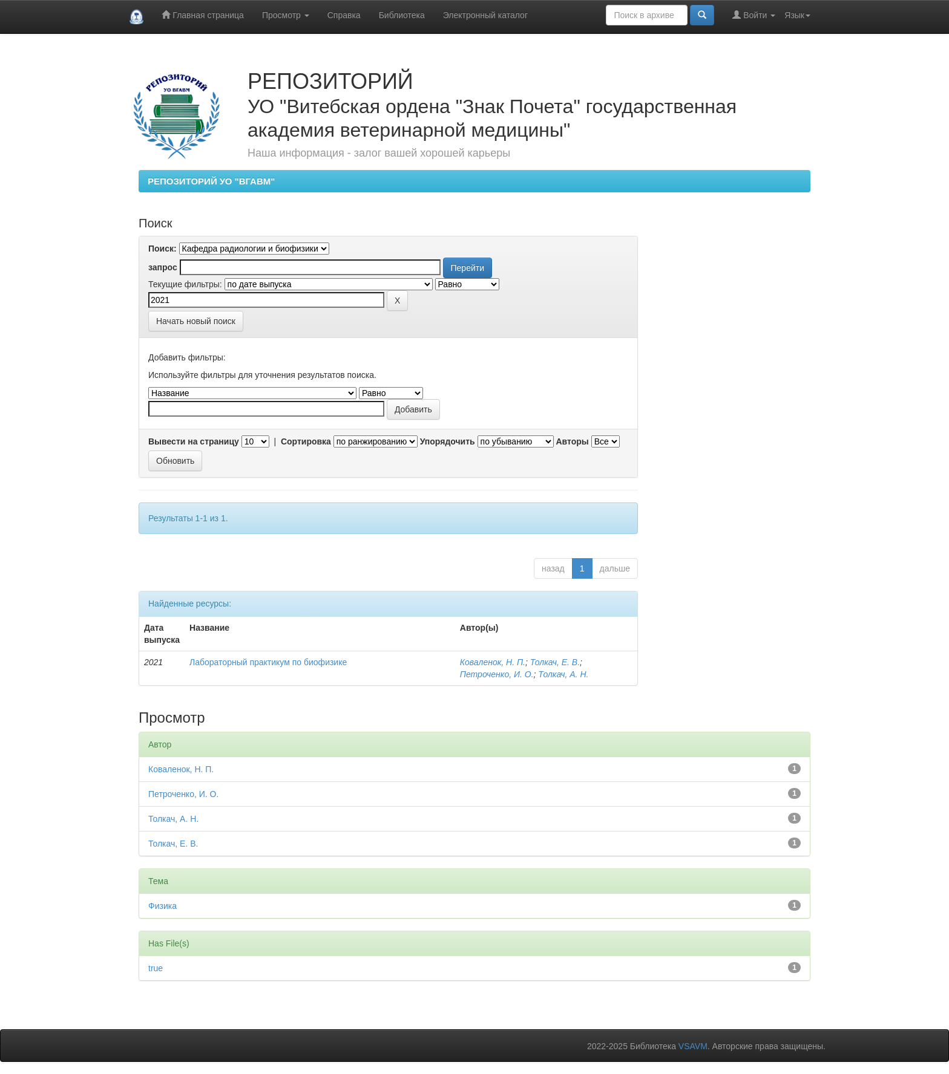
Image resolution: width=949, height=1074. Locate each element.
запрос (162, 267)
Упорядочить (447, 441)
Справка (344, 15)
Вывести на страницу (193, 441)
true (155, 968)
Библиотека (402, 15)
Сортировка (306, 441)
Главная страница (202, 15)
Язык (797, 15)
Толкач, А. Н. (563, 674)
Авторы (572, 441)
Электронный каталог (485, 15)
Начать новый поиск (195, 321)
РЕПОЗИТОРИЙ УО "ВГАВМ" (211, 181)
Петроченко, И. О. (497, 674)
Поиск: (162, 248)
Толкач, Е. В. (555, 662)
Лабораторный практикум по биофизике (268, 662)
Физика (162, 906)
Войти (753, 15)
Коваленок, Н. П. (492, 662)
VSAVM (693, 1046)
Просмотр (285, 15)
